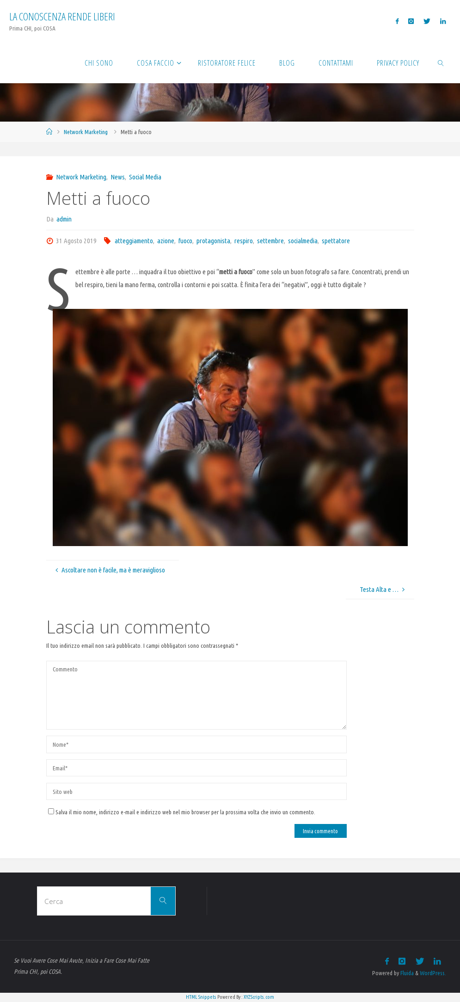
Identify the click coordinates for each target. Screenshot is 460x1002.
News (117, 177)
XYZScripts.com (259, 997)
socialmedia (303, 241)
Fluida (406, 973)
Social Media (145, 177)
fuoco (185, 241)
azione (165, 241)
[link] (441, 62)
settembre (270, 241)
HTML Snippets (201, 997)
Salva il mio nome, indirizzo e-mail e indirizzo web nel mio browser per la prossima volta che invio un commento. (181, 812)
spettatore (336, 241)
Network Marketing (86, 131)
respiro (243, 241)
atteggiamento (134, 241)
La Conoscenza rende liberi (62, 16)
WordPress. (433, 973)
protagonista (213, 241)
